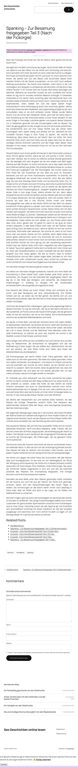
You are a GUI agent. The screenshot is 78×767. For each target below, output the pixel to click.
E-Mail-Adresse (11, 634)
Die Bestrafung (12, 569)
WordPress (70, 749)
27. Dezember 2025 (68, 690)
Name (8, 625)
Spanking (46, 50)
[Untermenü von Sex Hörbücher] (73, 3)
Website (8, 643)
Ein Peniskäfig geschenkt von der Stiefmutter (24, 690)
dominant (29, 50)
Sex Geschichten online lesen (12, 7)
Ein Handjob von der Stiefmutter (18, 705)
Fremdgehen (38, 50)
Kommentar (10, 599)
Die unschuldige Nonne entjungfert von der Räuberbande (30, 712)
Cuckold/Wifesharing (20, 43)
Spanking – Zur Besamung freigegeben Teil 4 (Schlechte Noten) (47, 569)
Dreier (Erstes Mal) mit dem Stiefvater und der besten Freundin (24, 698)
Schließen (4, 764)
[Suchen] (69, 10)
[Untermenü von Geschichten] (58, 3)
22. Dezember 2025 (68, 705)
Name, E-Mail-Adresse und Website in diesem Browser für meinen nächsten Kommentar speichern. (39, 653)
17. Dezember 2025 (68, 712)
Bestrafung (9, 43)
